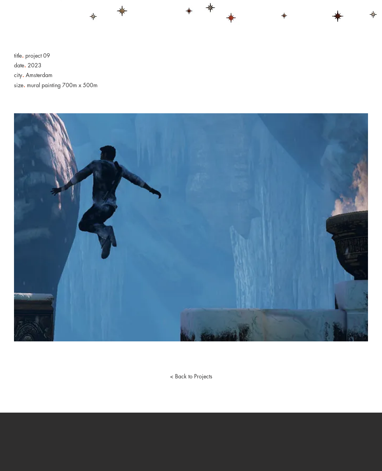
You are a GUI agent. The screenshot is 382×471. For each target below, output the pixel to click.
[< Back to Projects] (191, 376)
